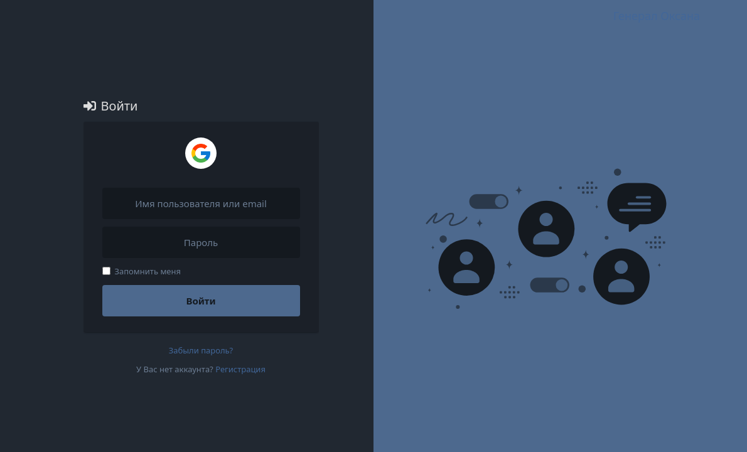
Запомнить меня (141, 271)
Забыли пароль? (201, 350)
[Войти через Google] (201, 153)
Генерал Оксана (656, 15)
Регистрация (240, 369)
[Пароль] (201, 242)
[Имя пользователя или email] (201, 203)
